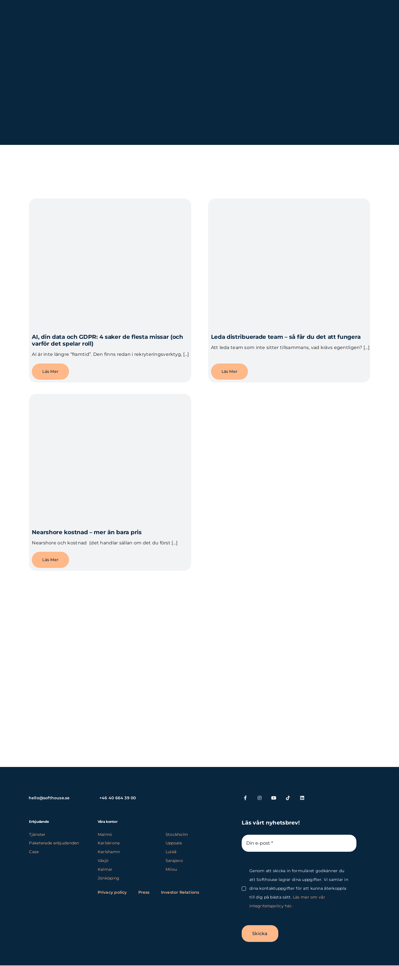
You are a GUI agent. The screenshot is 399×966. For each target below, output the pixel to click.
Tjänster (37, 834)
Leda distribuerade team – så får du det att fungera (286, 336)
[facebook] (245, 797)
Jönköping (109, 878)
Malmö (105, 834)
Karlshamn (109, 851)
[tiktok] (288, 797)
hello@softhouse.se (49, 797)
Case (34, 851)
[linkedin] (302, 797)
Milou (171, 869)
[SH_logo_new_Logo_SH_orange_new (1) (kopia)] (60, 9)
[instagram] (259, 797)
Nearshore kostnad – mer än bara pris (86, 532)
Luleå (171, 851)
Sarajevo (174, 860)
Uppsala (174, 842)
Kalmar (105, 869)
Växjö (103, 860)
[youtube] (273, 797)
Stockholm (177, 834)
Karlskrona (109, 842)
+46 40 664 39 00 (117, 797)
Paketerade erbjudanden (54, 842)
